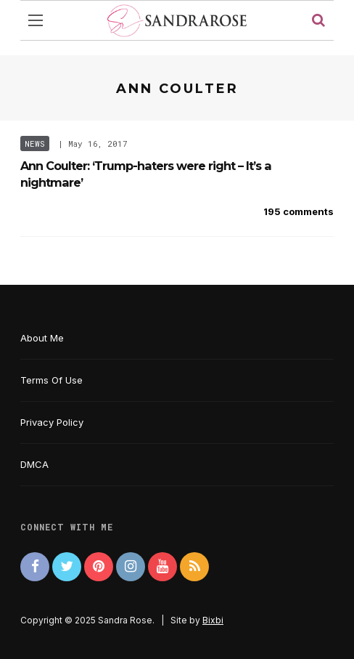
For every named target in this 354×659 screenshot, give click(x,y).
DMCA (34, 464)
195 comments (298, 211)
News (35, 143)
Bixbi (212, 620)
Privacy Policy (51, 422)
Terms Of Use (51, 380)
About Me (42, 338)
